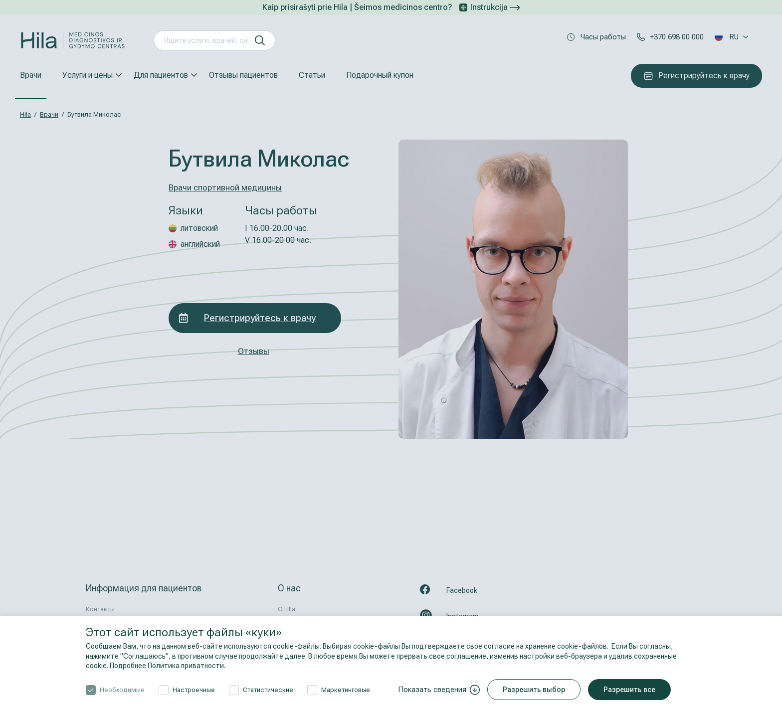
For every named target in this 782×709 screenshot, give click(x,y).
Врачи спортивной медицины (225, 187)
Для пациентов (161, 75)
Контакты (100, 609)
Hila (25, 114)
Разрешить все (629, 690)
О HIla (286, 609)
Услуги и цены (87, 75)
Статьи (312, 75)
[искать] (259, 40)
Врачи (30, 75)
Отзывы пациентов (243, 75)
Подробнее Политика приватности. (167, 666)
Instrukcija (495, 7)
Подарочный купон (379, 75)
